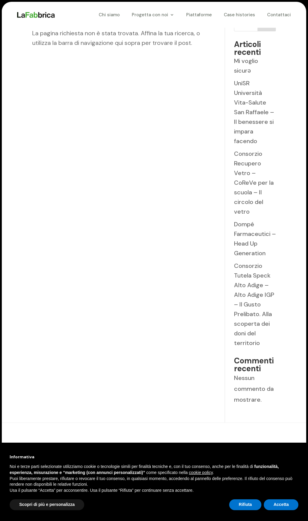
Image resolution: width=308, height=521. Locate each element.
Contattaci (279, 15)
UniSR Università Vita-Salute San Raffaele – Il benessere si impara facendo (254, 112)
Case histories (239, 15)
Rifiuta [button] (245, 504)
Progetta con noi (150, 15)
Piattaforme (199, 15)
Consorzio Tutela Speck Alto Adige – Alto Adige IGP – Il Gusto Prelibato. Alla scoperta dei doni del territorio (254, 304)
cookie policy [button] (201, 472)
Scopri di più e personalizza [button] (47, 504)
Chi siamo (109, 15)
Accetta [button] (281, 504)
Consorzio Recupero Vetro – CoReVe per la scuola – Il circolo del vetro (254, 182)
